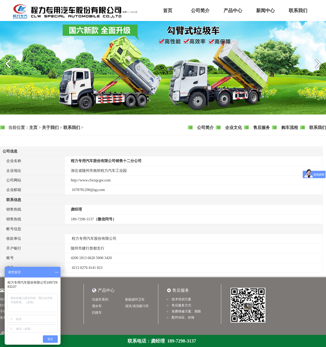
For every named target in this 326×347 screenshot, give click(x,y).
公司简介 (200, 10)
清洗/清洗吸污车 (137, 306)
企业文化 (233, 127)
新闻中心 (265, 10)
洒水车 (97, 306)
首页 (167, 10)
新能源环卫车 (135, 299)
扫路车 (97, 312)
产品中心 (233, 10)
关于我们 (50, 127)
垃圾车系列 (100, 299)
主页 (33, 127)
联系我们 (298, 10)
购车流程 (289, 127)
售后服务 (261, 127)
